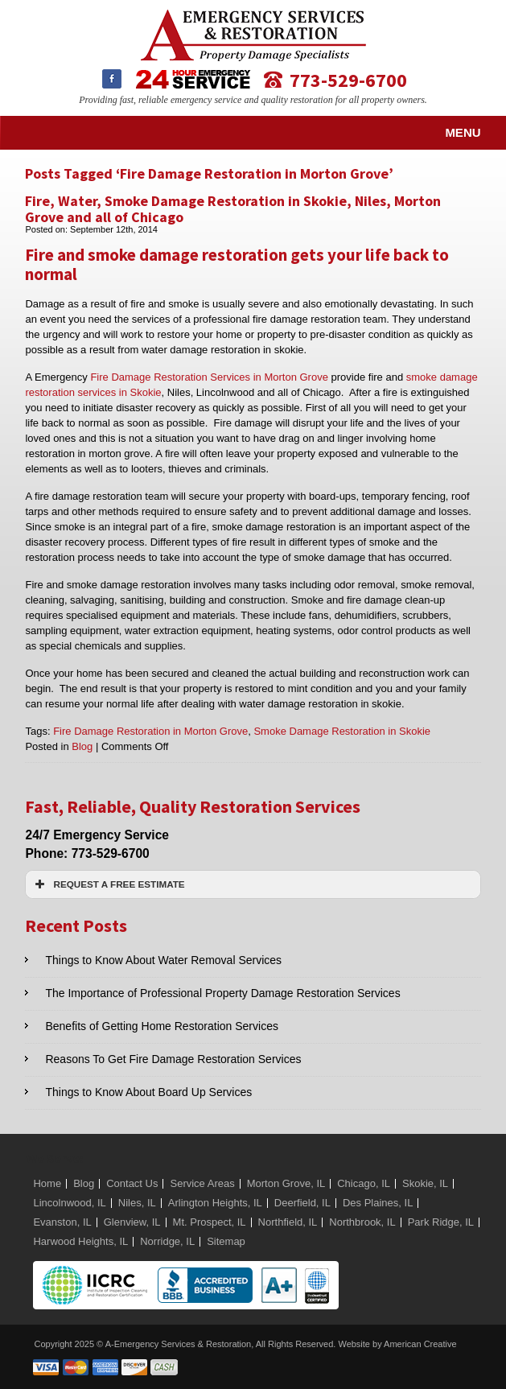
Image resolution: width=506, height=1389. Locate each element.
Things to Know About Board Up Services (148, 1092)
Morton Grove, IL (286, 1183)
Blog (82, 746)
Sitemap (226, 1241)
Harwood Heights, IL (80, 1241)
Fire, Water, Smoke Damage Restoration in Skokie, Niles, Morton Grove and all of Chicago (233, 209)
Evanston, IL (62, 1222)
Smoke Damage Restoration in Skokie (341, 731)
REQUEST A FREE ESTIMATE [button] (107, 884)
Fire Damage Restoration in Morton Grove (150, 731)
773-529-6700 (348, 79)
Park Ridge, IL (441, 1222)
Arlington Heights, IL (215, 1203)
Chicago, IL (363, 1183)
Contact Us (132, 1183)
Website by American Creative (397, 1344)
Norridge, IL (167, 1241)
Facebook (111, 79)
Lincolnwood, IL (69, 1203)
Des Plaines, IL (378, 1203)
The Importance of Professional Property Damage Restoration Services (222, 993)
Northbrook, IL (362, 1222)
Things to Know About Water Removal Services (163, 960)
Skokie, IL (425, 1183)
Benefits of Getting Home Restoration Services (161, 1026)
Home (47, 1183)
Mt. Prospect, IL (209, 1222)
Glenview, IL (132, 1222)
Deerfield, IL (302, 1203)
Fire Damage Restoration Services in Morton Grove (209, 377)
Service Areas (202, 1183)
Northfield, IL (288, 1222)
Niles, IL (137, 1203)
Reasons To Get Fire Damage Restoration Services (173, 1059)
